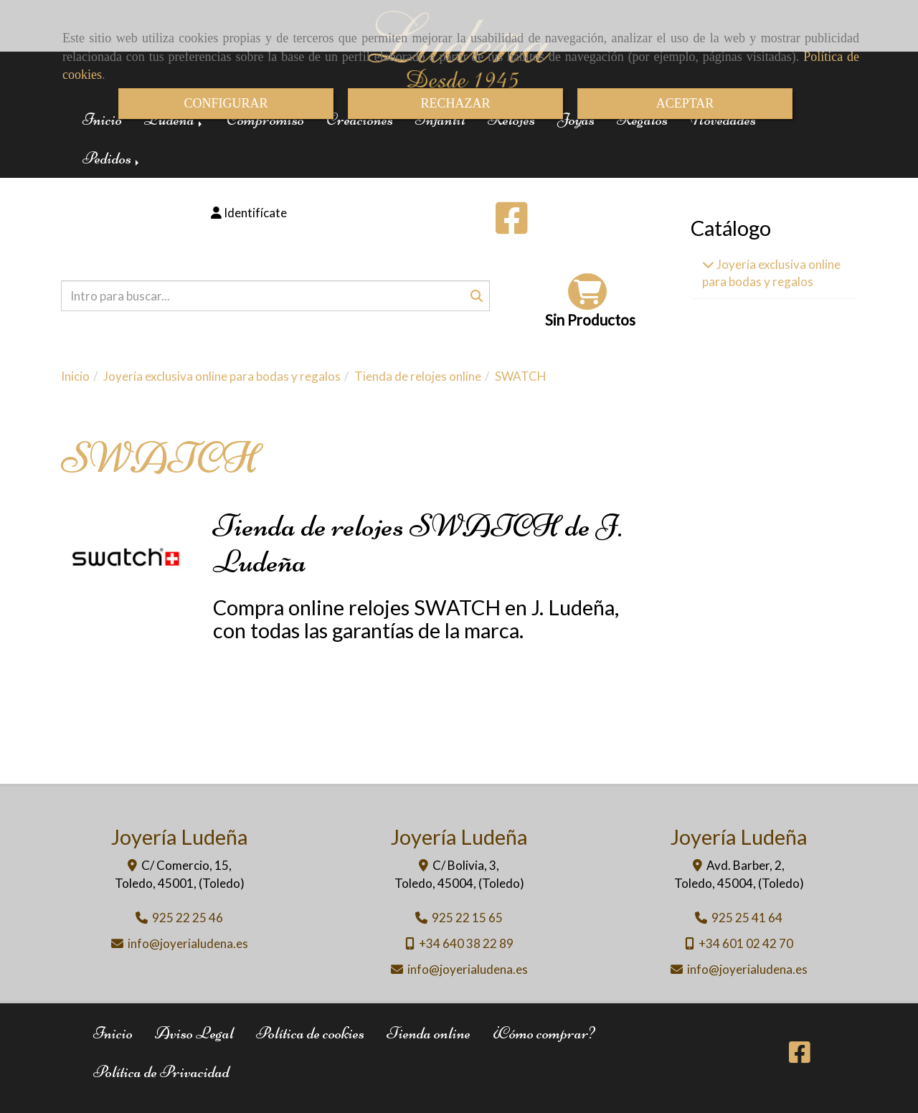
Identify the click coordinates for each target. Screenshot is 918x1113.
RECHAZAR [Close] (455, 103)
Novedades (723, 119)
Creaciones (359, 119)
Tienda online (428, 1033)
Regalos (642, 119)
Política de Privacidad (161, 1071)
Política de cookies (310, 1033)
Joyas (576, 119)
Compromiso (265, 119)
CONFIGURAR (226, 103)
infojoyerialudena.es (188, 943)
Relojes (511, 119)
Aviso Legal (194, 1033)
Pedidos (111, 158)
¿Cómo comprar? (544, 1033)
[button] (249, 213)
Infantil (440, 119)
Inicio (102, 119)
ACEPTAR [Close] (685, 103)
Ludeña (174, 119)
